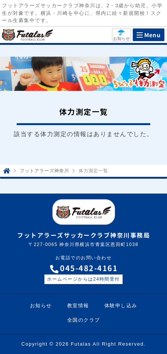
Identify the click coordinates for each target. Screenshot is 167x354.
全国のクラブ (83, 320)
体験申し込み (120, 305)
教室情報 (78, 305)
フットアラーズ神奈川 (44, 170)
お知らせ (41, 305)
